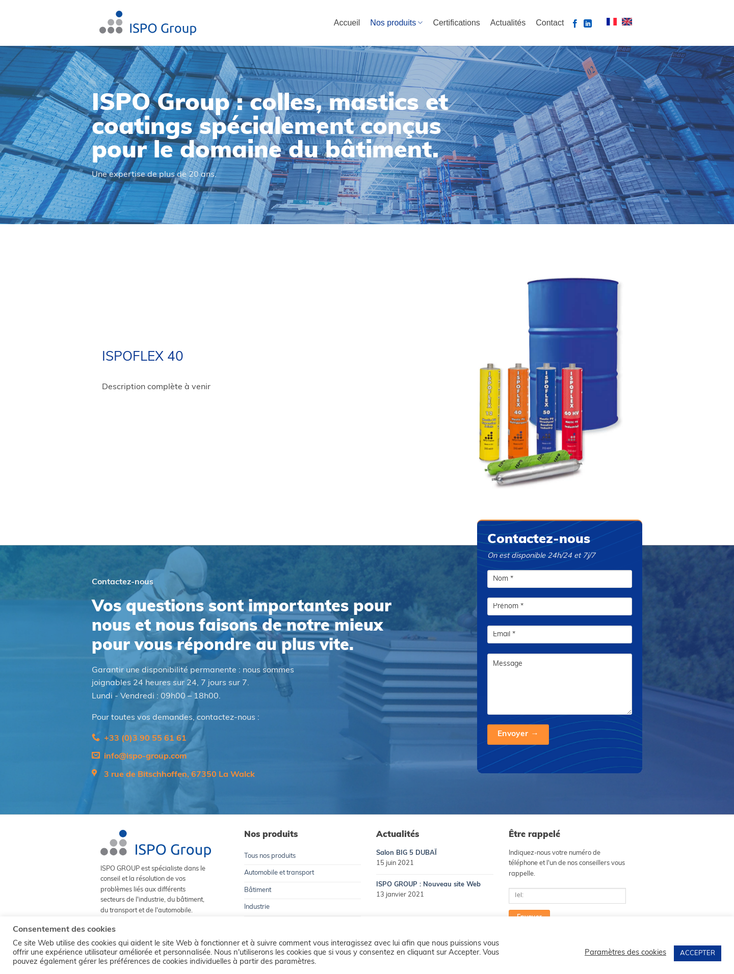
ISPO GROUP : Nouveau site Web (428, 884)
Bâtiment (257, 890)
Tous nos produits (270, 856)
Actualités (508, 22)
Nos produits (396, 23)
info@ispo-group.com (145, 756)
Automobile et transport (279, 873)
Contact (550, 22)
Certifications (456, 22)
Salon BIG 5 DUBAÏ (406, 853)
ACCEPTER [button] (697, 953)
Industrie (257, 907)
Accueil (347, 22)
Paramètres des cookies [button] (625, 953)
